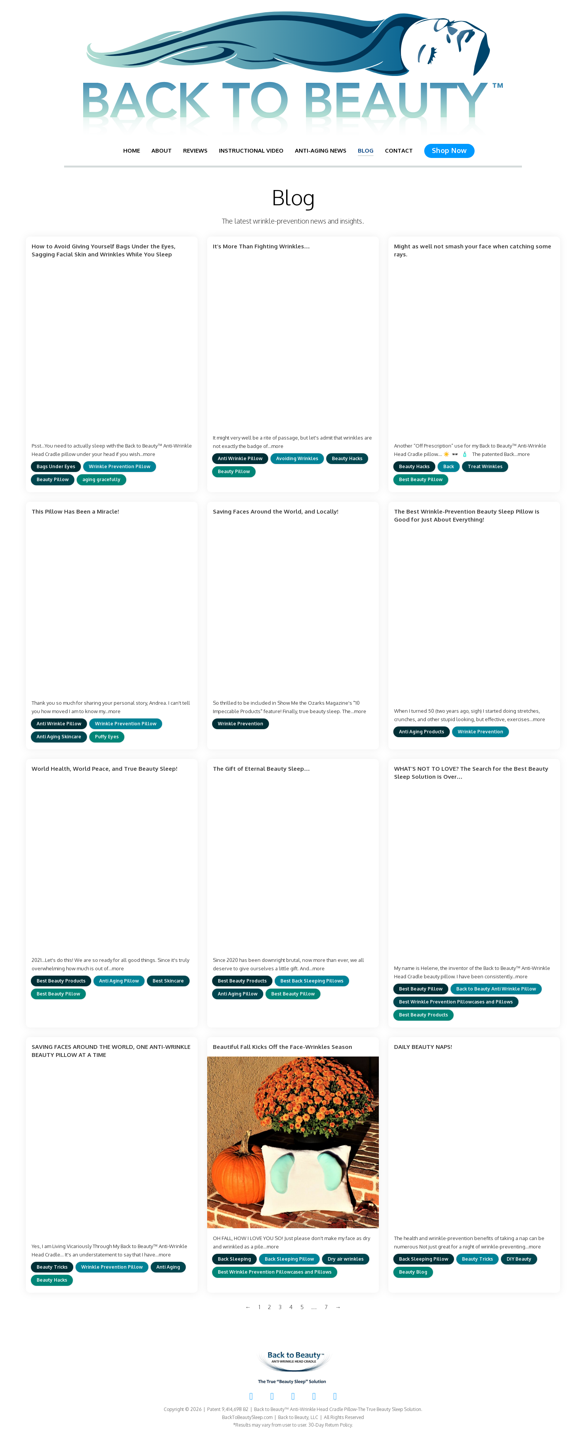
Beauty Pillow (53, 479)
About (161, 150)
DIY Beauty (519, 1259)
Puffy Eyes (107, 736)
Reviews (195, 150)
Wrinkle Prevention (240, 723)
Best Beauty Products (61, 981)
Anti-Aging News (320, 150)
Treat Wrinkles (485, 466)
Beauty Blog (413, 1272)
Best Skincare (168, 981)
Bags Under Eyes (56, 466)
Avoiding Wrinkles (297, 458)
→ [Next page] (338, 1307)
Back (448, 466)
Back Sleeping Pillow (289, 1259)
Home (131, 150)
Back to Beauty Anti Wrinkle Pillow (496, 989)
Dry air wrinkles (346, 1259)
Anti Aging (168, 1267)
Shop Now (449, 150)
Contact (399, 150)
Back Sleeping (234, 1259)
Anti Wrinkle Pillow (240, 458)
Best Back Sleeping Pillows (311, 981)
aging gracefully (101, 479)
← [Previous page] (248, 1307)
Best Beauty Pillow (421, 479)
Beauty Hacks (347, 458)
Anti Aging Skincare (59, 736)
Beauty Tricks (52, 1267)
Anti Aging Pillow (119, 981)
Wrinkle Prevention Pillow (119, 466)
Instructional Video (251, 150)
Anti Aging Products (421, 731)
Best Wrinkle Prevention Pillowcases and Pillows (456, 1002)
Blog (365, 150)
